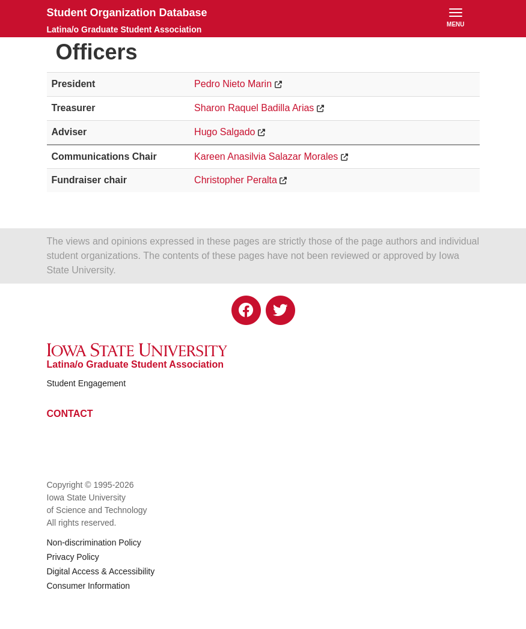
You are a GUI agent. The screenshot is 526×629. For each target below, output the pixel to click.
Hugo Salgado (224, 132)
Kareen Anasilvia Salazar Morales (266, 156)
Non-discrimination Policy (94, 542)
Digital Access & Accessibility (101, 571)
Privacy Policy (73, 557)
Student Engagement (86, 383)
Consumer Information (88, 586)
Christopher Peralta (235, 180)
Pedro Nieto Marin (233, 84)
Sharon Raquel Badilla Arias (254, 108)
